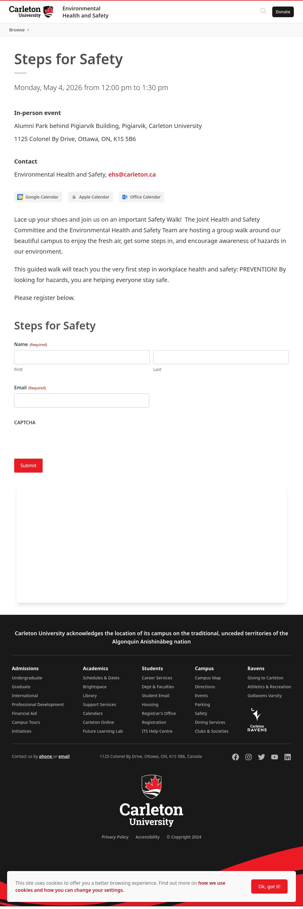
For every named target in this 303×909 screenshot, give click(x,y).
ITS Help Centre (157, 734)
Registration (154, 725)
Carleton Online (98, 725)
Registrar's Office (159, 716)
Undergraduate (27, 680)
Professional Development (38, 707)
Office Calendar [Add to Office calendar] (141, 200)
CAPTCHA (25, 425)
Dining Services (210, 725)
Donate (282, 12)
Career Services (157, 680)
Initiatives (21, 734)
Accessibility (147, 839)
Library (90, 698)
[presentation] (59, 442)
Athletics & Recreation (269, 689)
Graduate (21, 689)
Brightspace (95, 689)
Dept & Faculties (158, 689)
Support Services (99, 707)
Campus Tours (26, 725)
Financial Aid (24, 716)
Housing (150, 707)
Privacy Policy (115, 839)
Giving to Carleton (265, 680)
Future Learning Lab (103, 734)
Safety (201, 716)
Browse (282, 31)
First (18, 372)
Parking (202, 707)
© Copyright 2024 (184, 839)
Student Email (156, 698)
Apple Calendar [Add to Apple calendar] (90, 200)
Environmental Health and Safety (86, 12)
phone (46, 759)
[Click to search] (263, 12)
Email (30, 390)
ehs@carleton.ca (132, 177)
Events (201, 698)
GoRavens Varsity (265, 698)
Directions (205, 689)
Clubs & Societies (211, 734)
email (64, 759)
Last (157, 372)
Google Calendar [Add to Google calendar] (38, 200)
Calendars (93, 716)
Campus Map (208, 680)
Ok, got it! (269, 886)
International (25, 698)
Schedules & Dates (101, 680)
